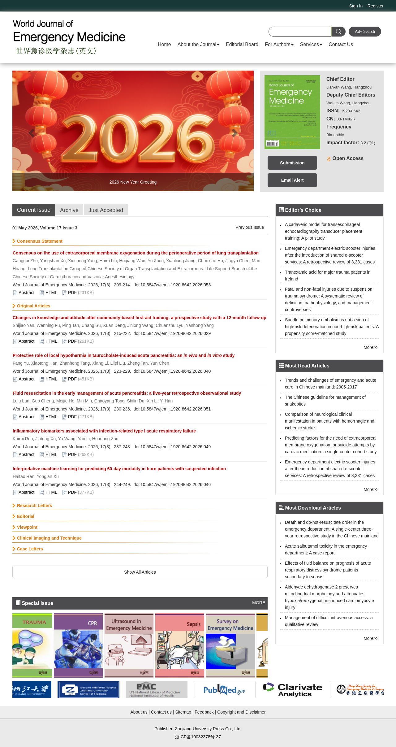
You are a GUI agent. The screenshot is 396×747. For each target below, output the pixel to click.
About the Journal (198, 44)
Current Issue (33, 210)
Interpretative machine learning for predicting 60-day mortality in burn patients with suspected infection (119, 468)
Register (376, 5)
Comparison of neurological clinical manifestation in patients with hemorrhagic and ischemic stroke (329, 421)
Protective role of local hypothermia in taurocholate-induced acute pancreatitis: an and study (124, 355)
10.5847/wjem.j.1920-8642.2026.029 (175, 333)
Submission (292, 162)
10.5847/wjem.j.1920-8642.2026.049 (175, 446)
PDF (72, 292)
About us (138, 712)
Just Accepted (105, 210)
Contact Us (341, 44)
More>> (371, 347)
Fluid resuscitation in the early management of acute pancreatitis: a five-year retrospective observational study (127, 393)
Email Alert (292, 180)
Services (311, 44)
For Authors (279, 44)
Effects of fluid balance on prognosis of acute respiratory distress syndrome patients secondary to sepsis (328, 570)
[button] (30, 131)
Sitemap (183, 712)
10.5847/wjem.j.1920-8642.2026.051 (175, 408)
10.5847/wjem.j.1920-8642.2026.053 (175, 284)
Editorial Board (242, 44)
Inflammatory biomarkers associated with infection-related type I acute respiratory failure (104, 430)
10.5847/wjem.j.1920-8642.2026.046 (175, 484)
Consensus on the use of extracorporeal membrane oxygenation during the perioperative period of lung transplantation (136, 252)
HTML (51, 292)
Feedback (204, 712)
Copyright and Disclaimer (241, 712)
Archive (69, 210)
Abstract (26, 292)
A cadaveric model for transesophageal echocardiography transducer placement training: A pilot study (323, 231)
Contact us (161, 712)
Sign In (356, 5)
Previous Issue (250, 227)
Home (164, 44)
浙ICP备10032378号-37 (198, 736)
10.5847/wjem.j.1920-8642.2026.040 (175, 371)
